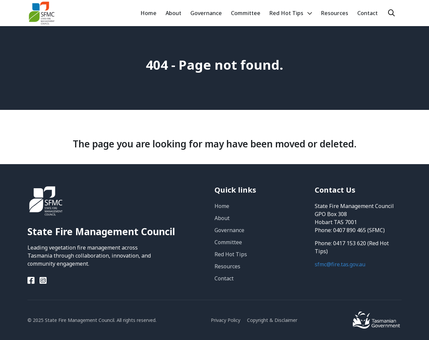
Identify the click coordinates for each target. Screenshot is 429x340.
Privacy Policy (225, 320)
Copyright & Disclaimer (272, 320)
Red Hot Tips (230, 254)
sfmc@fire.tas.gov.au (340, 264)
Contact (224, 278)
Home (221, 206)
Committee (228, 242)
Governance (229, 230)
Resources (227, 266)
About (222, 218)
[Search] (391, 13)
